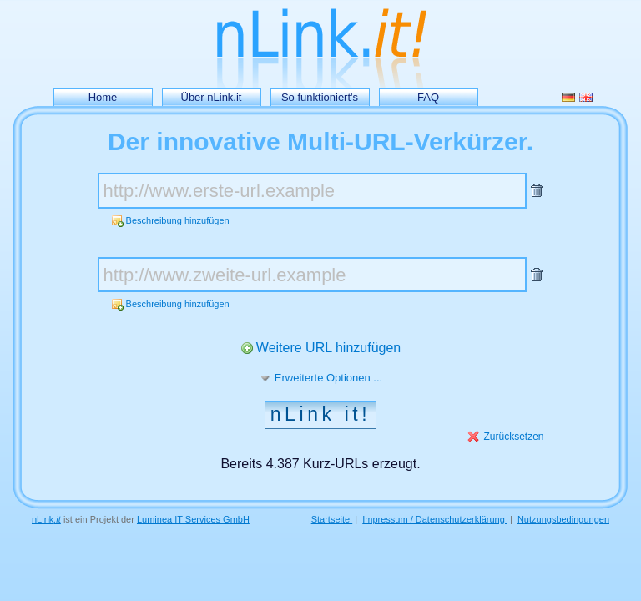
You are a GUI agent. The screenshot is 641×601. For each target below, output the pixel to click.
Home (103, 97)
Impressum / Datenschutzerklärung (434, 519)
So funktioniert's (319, 97)
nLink (46, 519)
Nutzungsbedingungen (563, 519)
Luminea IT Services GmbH (193, 519)
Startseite (332, 519)
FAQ (428, 97)
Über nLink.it (211, 97)
